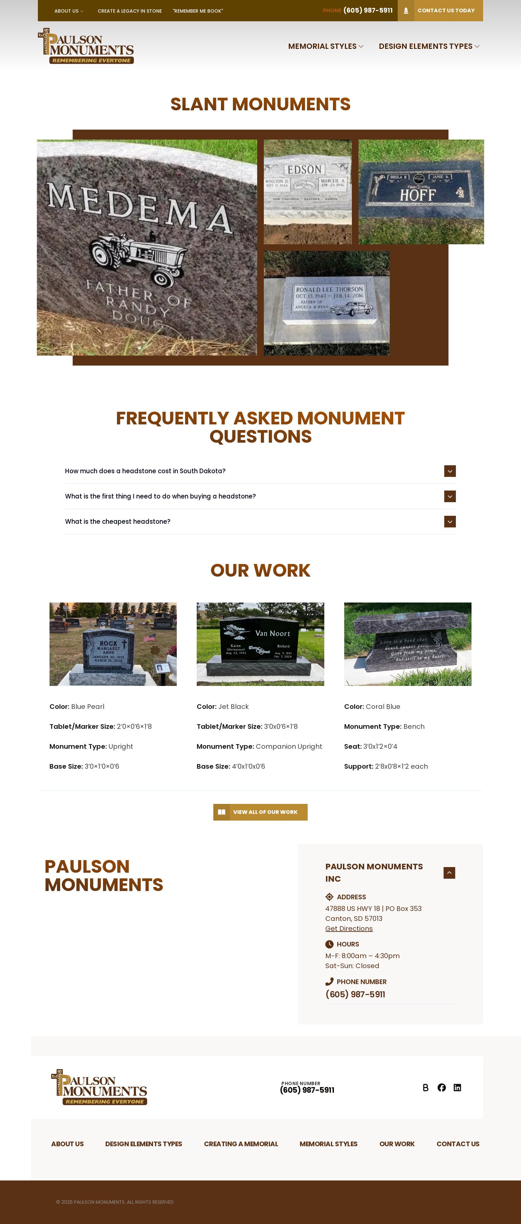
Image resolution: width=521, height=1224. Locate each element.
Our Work (397, 1144)
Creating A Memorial (241, 1144)
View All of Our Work (255, 812)
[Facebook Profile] (442, 1087)
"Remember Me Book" (198, 11)
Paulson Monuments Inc (390, 873)
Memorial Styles (322, 46)
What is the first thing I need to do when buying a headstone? (260, 496)
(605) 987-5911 (355, 994)
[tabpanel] (260, 248)
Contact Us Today (436, 10)
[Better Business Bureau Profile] (426, 1087)
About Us (66, 11)
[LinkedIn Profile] (457, 1087)
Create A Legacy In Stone (130, 11)
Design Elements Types (425, 46)
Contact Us (458, 1144)
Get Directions (349, 928)
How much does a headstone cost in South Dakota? (260, 471)
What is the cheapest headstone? (260, 521)
